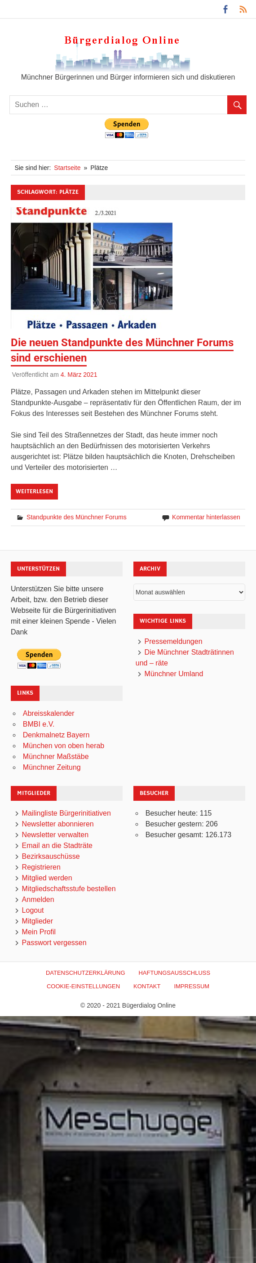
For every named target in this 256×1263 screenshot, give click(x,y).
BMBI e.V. (39, 724)
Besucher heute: (173, 813)
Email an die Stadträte (57, 845)
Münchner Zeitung (52, 767)
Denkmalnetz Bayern (56, 735)
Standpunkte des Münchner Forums (76, 517)
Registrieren (41, 867)
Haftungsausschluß (174, 972)
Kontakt (146, 986)
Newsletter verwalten (55, 835)
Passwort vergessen (54, 942)
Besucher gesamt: (175, 835)
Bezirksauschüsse (51, 856)
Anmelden (38, 899)
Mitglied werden (47, 878)
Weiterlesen (34, 491)
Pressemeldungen (174, 641)
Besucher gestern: (176, 824)
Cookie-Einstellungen (83, 986)
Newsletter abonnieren (58, 824)
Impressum (191, 986)
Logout (33, 910)
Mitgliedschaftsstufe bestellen (69, 889)
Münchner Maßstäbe (56, 756)
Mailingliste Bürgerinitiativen (66, 813)
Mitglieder (37, 921)
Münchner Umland (174, 674)
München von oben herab (63, 746)
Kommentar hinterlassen (206, 517)
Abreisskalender (49, 713)
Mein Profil (39, 932)
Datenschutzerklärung (85, 972)
